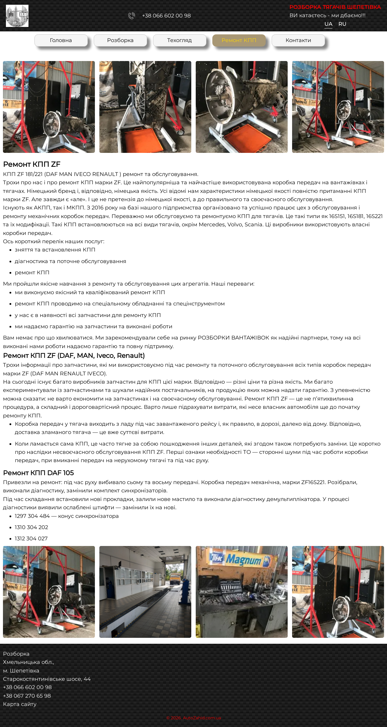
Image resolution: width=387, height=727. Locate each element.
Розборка (120, 40)
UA (328, 24)
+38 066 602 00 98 (27, 687)
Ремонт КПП (239, 40)
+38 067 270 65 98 (27, 696)
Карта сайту (19, 704)
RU (342, 24)
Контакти (298, 40)
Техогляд (179, 40)
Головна (61, 40)
